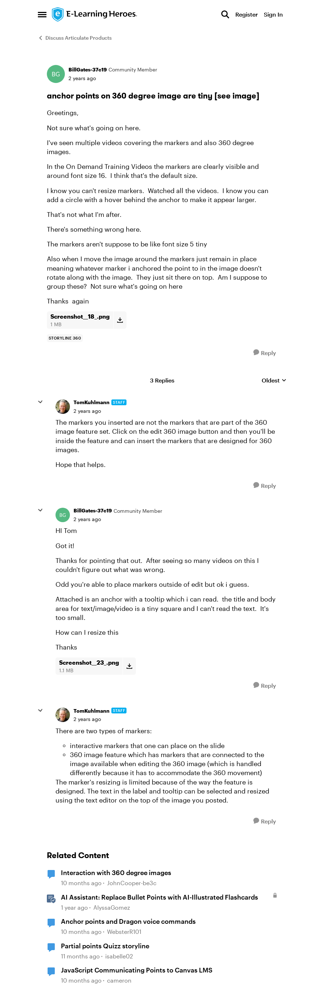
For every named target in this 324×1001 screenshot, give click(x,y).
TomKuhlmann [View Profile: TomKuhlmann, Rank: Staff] (92, 402)
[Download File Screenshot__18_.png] (120, 320)
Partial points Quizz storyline (105, 946)
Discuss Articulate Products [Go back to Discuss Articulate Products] (75, 38)
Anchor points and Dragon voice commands (128, 921)
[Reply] (265, 352)
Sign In (273, 14)
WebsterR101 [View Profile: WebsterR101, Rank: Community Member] (124, 931)
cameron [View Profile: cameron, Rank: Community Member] (119, 980)
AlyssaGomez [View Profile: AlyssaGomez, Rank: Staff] (111, 907)
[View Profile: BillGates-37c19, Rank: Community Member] (56, 74)
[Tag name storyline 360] (65, 338)
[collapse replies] (40, 402)
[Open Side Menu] (42, 14)
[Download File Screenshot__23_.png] (129, 666)
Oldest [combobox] (274, 380)
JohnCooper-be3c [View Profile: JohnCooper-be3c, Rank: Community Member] (131, 882)
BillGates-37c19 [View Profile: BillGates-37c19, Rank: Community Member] (87, 69)
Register (246, 14)
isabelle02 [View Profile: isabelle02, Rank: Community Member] (119, 956)
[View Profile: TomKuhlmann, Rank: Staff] (63, 406)
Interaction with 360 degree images (116, 873)
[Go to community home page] (95, 14)
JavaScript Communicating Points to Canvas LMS (136, 970)
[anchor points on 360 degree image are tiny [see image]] (87, 411)
